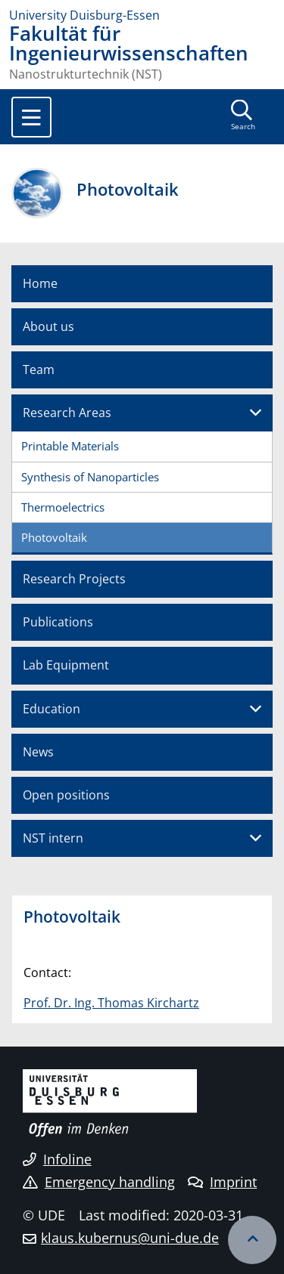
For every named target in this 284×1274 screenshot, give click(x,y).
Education (51, 708)
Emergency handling (99, 1182)
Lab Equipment (66, 665)
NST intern (53, 838)
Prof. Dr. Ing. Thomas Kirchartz (111, 1002)
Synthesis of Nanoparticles (90, 476)
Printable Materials (70, 445)
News (38, 752)
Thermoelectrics (63, 507)
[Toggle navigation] (31, 117)
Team (39, 369)
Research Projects (74, 579)
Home (40, 283)
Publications (58, 622)
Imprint (222, 1182)
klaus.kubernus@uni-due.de (130, 1238)
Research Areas (67, 412)
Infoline (57, 1159)
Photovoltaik (54, 537)
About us (48, 326)
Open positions (66, 795)
